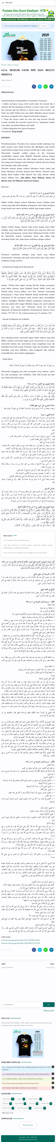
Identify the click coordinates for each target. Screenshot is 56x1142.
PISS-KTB (5, 1018)
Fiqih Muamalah (24, 1108)
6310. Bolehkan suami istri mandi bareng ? (16, 540)
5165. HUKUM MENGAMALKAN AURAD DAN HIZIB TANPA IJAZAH (25, 1074)
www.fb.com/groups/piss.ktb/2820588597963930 (20, 943)
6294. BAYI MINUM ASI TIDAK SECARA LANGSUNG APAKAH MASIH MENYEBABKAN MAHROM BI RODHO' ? (28, 546)
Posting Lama (50, 967)
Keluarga (33, 1103)
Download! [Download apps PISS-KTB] (44, 26)
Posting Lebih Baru (7, 967)
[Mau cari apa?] (22, 1004)
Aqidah (21, 1099)
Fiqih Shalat (8, 1099)
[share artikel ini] (34, 86)
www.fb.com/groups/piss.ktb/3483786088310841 (20, 940)
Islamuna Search (32, 1139)
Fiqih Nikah (20, 1103)
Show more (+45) (7, 1113)
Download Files (28, 1125)
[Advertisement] (28, 987)
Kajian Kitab (40, 1108)
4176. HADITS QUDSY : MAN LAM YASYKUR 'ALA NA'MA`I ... (23, 1079)
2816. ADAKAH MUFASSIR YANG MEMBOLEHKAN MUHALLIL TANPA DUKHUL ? (26, 1068)
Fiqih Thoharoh (35, 1099)
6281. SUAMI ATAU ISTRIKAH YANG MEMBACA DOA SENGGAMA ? (25, 553)
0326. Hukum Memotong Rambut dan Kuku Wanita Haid (20, 1083)
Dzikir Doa (46, 1103)
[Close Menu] (52, 26)
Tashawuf (7, 1103)
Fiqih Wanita (8, 1108)
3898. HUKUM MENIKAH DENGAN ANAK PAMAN (19, 1088)
